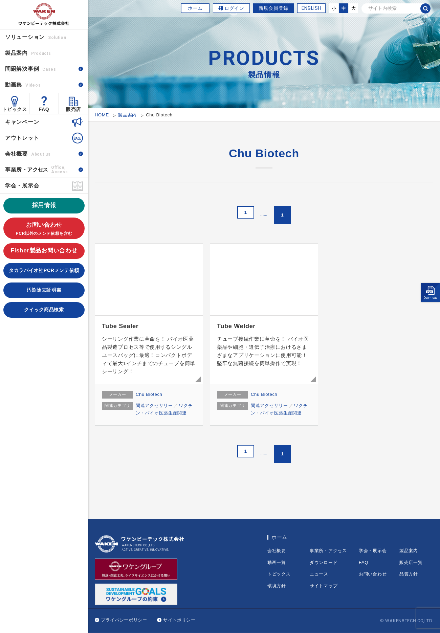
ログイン (234, 8)
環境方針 (276, 585)
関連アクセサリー (154, 405)
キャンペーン (22, 122)
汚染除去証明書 (44, 290)
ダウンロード (323, 562)
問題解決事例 (30, 69)
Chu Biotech (149, 394)
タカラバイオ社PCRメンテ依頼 (44, 270)
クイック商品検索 (44, 309)
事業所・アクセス (328, 550)
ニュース (319, 574)
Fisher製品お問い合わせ (44, 250)
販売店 (73, 109)
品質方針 (408, 574)
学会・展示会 (22, 185)
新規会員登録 (273, 8)
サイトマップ (323, 585)
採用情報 (44, 205)
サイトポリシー (179, 620)
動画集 (23, 85)
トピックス (14, 109)
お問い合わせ (44, 229)
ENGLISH (312, 8)
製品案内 (408, 550)
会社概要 (27, 154)
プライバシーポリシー (124, 620)
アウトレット (22, 138)
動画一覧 (276, 562)
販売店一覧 (411, 562)
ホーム (195, 8)
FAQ (44, 109)
